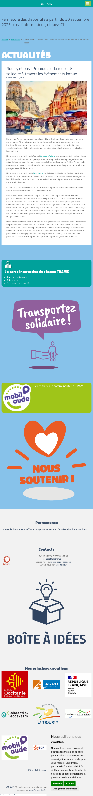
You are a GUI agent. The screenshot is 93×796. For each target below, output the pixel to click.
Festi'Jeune (38, 173)
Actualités (15, 39)
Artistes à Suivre (47, 156)
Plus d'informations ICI (78, 529)
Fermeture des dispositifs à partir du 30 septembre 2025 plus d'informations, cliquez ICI (45, 22)
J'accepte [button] (57, 783)
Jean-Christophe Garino (39, 790)
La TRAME (9, 787)
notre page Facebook (61, 561)
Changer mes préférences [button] (65, 788)
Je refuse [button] (69, 783)
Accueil (5, 39)
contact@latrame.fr (53, 558)
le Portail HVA (61, 564)
